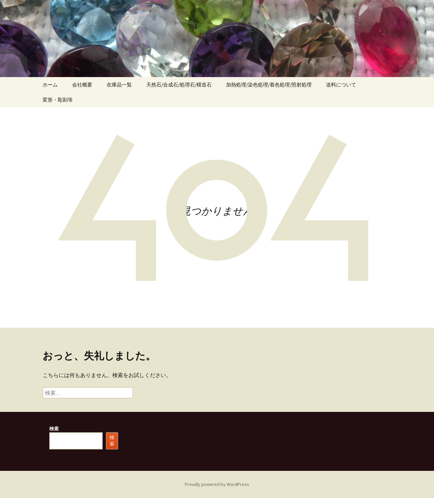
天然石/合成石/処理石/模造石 (179, 84)
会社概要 (82, 84)
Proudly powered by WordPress (217, 484)
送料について (341, 84)
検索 (54, 429)
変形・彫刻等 (58, 100)
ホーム (50, 84)
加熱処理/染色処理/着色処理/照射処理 (269, 84)
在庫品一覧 (119, 84)
